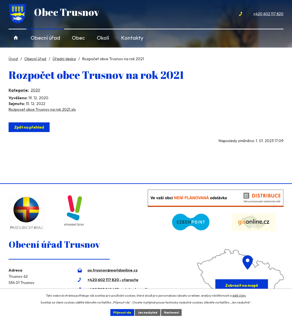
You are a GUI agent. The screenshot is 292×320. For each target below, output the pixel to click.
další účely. (239, 295)
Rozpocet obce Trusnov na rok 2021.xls (42, 109)
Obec (78, 37)
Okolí (103, 37)
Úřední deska (64, 58)
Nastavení (171, 312)
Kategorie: (19, 90)
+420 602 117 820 (268, 13)
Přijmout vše (122, 312)
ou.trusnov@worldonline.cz (112, 270)
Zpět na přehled (29, 127)
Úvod (16, 37)
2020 (35, 90)
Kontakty (132, 37)
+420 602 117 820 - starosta (112, 279)
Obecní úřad (45, 37)
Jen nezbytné (147, 312)
